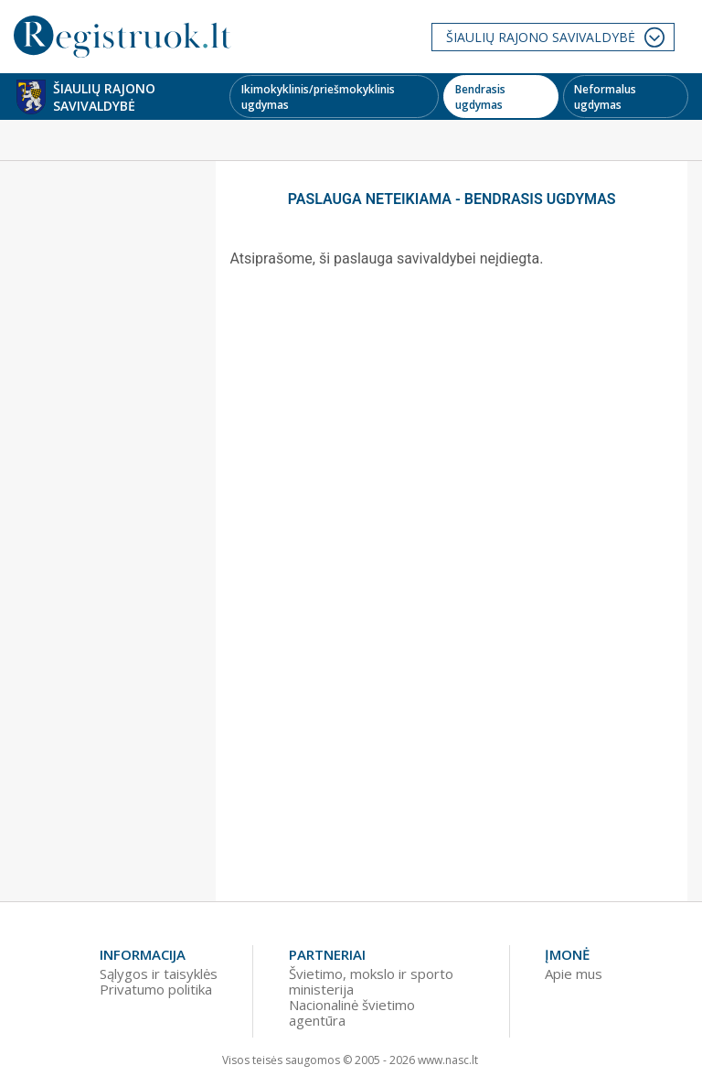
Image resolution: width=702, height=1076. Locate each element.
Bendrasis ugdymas (480, 97)
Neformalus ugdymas (605, 97)
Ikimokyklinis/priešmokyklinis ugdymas (318, 97)
